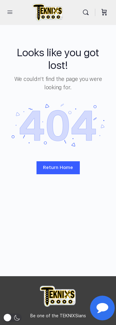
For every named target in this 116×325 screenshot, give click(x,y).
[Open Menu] (10, 12)
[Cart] (104, 12)
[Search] (87, 12)
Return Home (58, 167)
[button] (12, 318)
